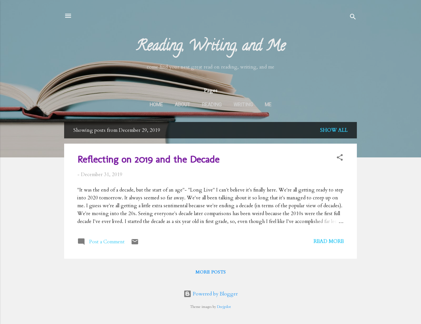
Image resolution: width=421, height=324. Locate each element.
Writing (243, 105)
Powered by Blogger (211, 294)
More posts (210, 272)
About (182, 105)
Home (156, 105)
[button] (340, 158)
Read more (328, 241)
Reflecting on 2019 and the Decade (148, 159)
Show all (334, 130)
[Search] (353, 18)
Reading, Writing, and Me (210, 47)
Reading (212, 105)
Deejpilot (224, 307)
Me (268, 105)
